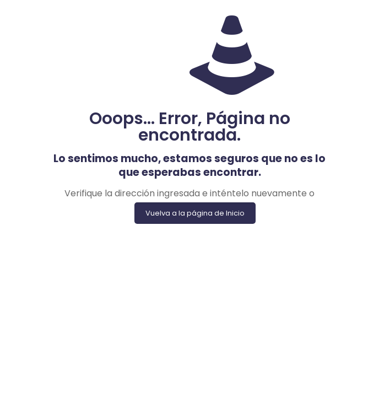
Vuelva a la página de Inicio (195, 213)
